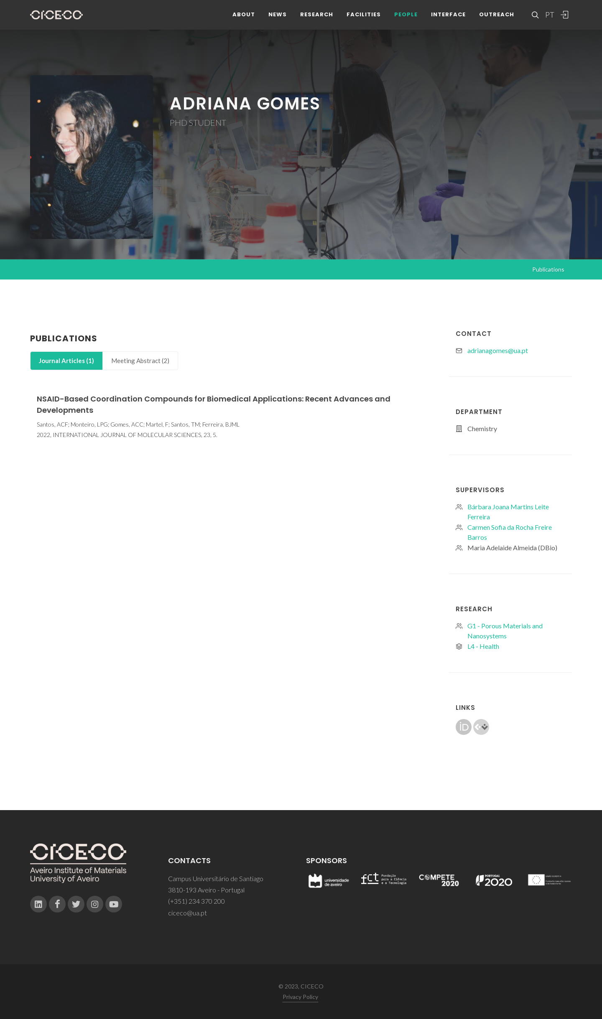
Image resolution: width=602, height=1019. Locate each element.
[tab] (66, 361)
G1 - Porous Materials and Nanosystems (505, 631)
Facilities (364, 21)
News (277, 21)
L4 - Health (483, 646)
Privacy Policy (300, 996)
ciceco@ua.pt (187, 913)
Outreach (496, 21)
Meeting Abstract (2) (140, 360)
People (406, 21)
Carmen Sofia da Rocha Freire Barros (509, 532)
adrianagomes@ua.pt (497, 350)
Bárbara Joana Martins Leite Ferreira (508, 512)
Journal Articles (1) (66, 360)
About (243, 21)
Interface (448, 21)
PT (549, 21)
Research (316, 21)
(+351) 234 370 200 (196, 901)
